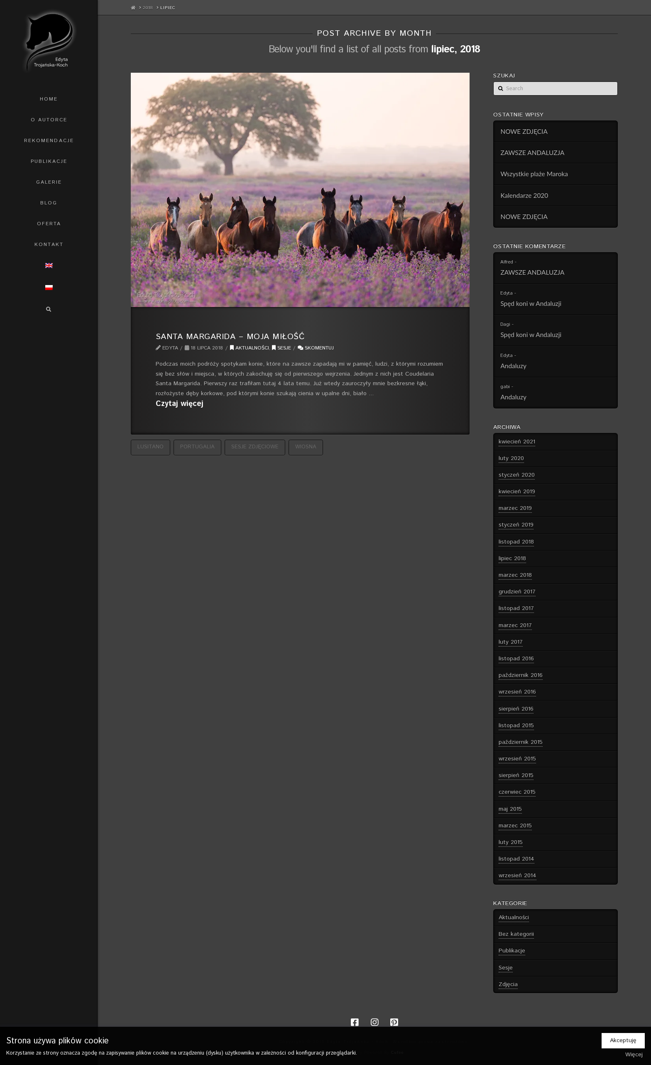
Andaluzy (513, 365)
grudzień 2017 (517, 592)
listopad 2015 (516, 725)
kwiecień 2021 (517, 442)
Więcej (634, 1054)
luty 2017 (511, 642)
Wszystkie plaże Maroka (534, 173)
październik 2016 (521, 675)
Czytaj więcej (179, 404)
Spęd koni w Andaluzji (530, 303)
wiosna (305, 447)
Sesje (281, 348)
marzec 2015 (515, 826)
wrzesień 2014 (517, 875)
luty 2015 (511, 842)
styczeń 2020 (517, 475)
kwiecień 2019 (517, 491)
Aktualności (249, 348)
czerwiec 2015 (517, 792)
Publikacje (512, 951)
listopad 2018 (516, 542)
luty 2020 (511, 458)
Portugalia (197, 447)
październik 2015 (521, 742)
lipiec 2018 (512, 558)
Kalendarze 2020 (524, 195)
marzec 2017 (515, 625)
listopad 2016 (516, 658)
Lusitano (150, 447)
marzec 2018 (515, 575)
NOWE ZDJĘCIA (523, 131)
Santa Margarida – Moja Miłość (230, 336)
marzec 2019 (515, 508)
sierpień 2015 (516, 775)
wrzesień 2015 (517, 759)
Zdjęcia (508, 984)
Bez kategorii (516, 934)
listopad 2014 (516, 859)
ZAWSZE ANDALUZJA (532, 152)
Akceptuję (623, 1040)
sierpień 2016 (516, 709)
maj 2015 (510, 809)
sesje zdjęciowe (255, 447)
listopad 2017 (516, 608)
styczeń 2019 (516, 525)
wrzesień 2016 (517, 692)
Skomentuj (316, 348)
